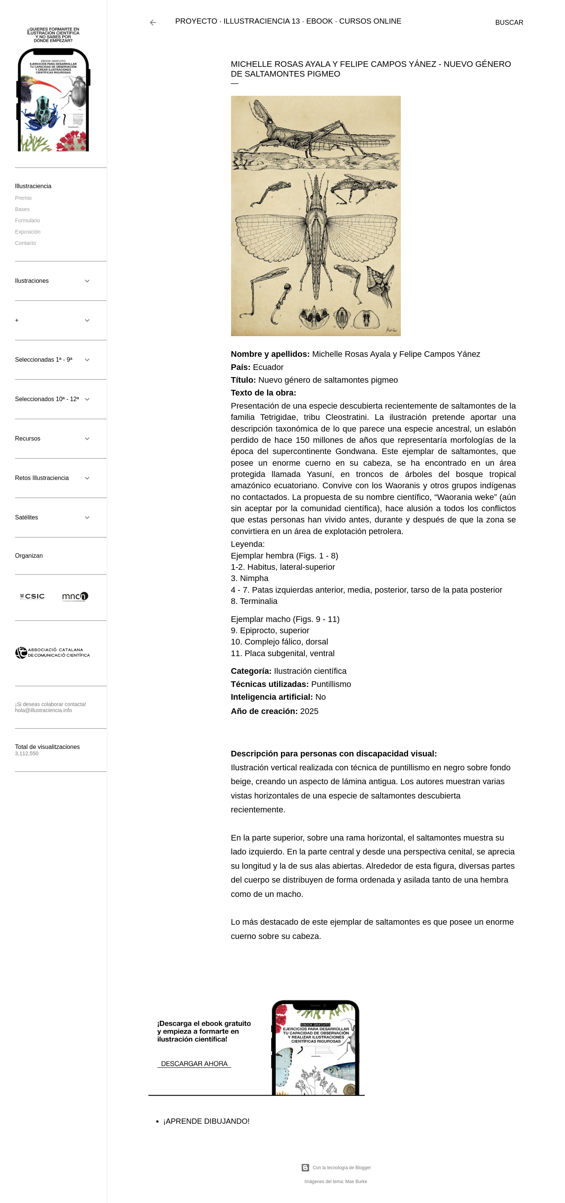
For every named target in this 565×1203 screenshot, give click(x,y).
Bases (22, 209)
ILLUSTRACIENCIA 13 (262, 21)
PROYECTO (196, 21)
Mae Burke (356, 1181)
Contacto (25, 243)
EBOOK (319, 21)
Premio (23, 198)
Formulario (27, 220)
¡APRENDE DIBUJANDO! (206, 1121)
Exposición (28, 232)
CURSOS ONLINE (370, 21)
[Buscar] (509, 23)
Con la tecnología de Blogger (336, 1167)
